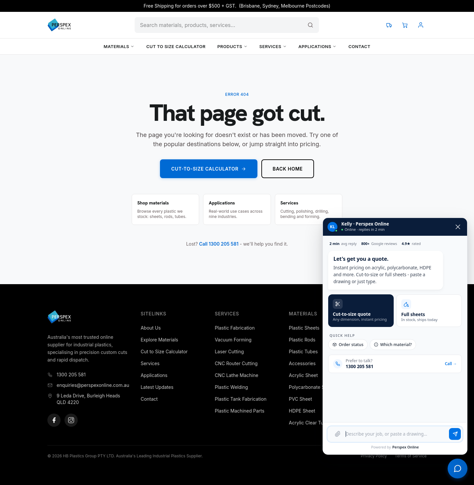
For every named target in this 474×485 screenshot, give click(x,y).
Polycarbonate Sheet (311, 387)
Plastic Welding (231, 387)
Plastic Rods (302, 339)
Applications (318, 46)
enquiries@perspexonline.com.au (88, 385)
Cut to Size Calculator (175, 46)
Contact (359, 46)
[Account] (421, 25)
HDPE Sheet (302, 411)
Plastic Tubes (303, 351)
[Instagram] (71, 420)
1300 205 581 (66, 374)
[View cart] (405, 25)
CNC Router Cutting (236, 363)
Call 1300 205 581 (219, 244)
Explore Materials (159, 339)
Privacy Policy (374, 455)
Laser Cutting (229, 351)
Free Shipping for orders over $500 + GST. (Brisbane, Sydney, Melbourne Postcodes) (237, 6)
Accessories (302, 363)
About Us (151, 328)
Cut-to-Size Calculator (208, 169)
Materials (119, 46)
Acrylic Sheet (303, 375)
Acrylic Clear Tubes (310, 422)
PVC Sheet (300, 399)
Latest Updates (157, 387)
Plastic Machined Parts (239, 411)
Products (232, 46)
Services (273, 46)
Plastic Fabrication (234, 328)
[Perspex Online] (59, 25)
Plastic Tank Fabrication (240, 399)
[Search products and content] (227, 25)
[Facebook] (54, 420)
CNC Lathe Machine (236, 375)
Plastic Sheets (304, 328)
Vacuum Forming (233, 339)
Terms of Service (411, 455)
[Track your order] (389, 25)
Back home (288, 169)
